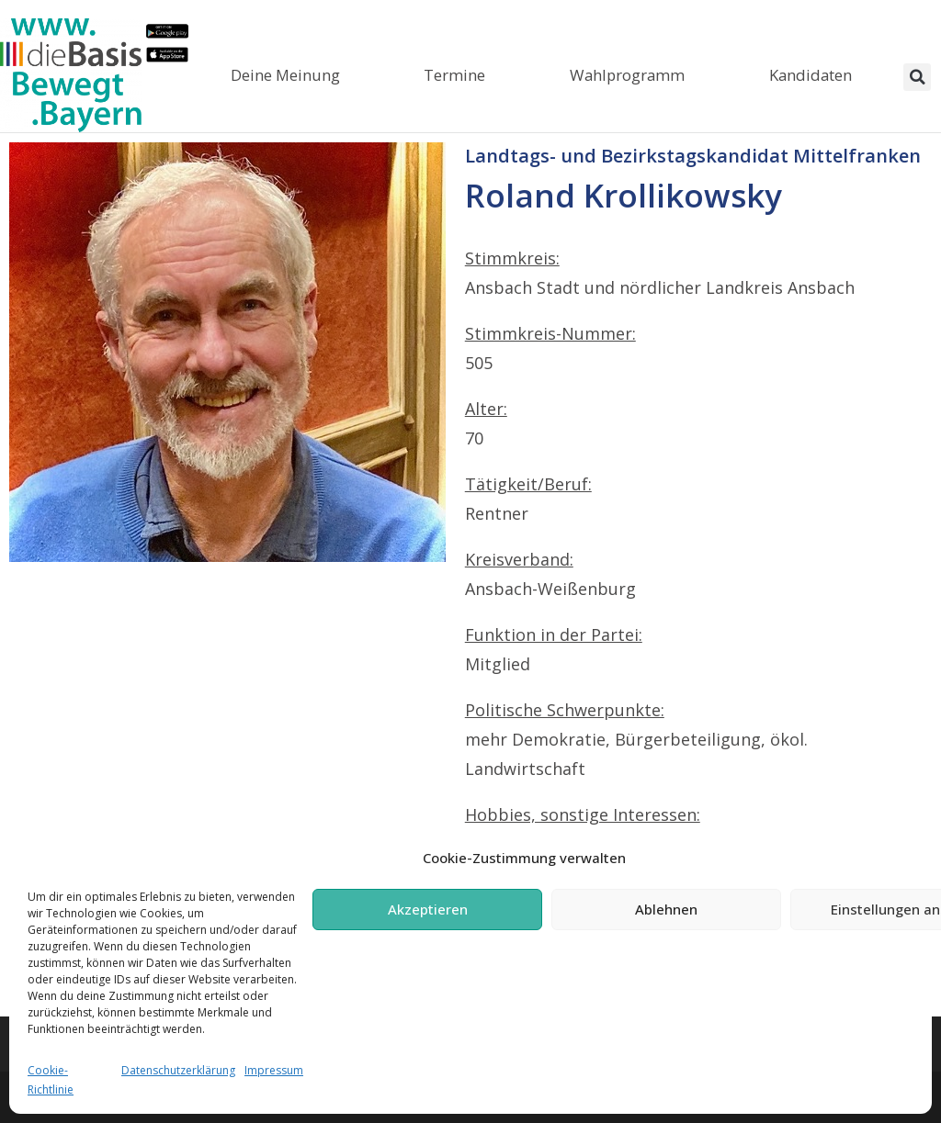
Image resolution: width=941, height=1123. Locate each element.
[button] (917, 77)
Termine (454, 74)
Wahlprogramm (627, 74)
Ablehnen (666, 909)
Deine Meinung (285, 74)
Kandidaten (810, 74)
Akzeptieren (428, 909)
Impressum (273, 1070)
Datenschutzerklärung (178, 1070)
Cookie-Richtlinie (51, 1080)
